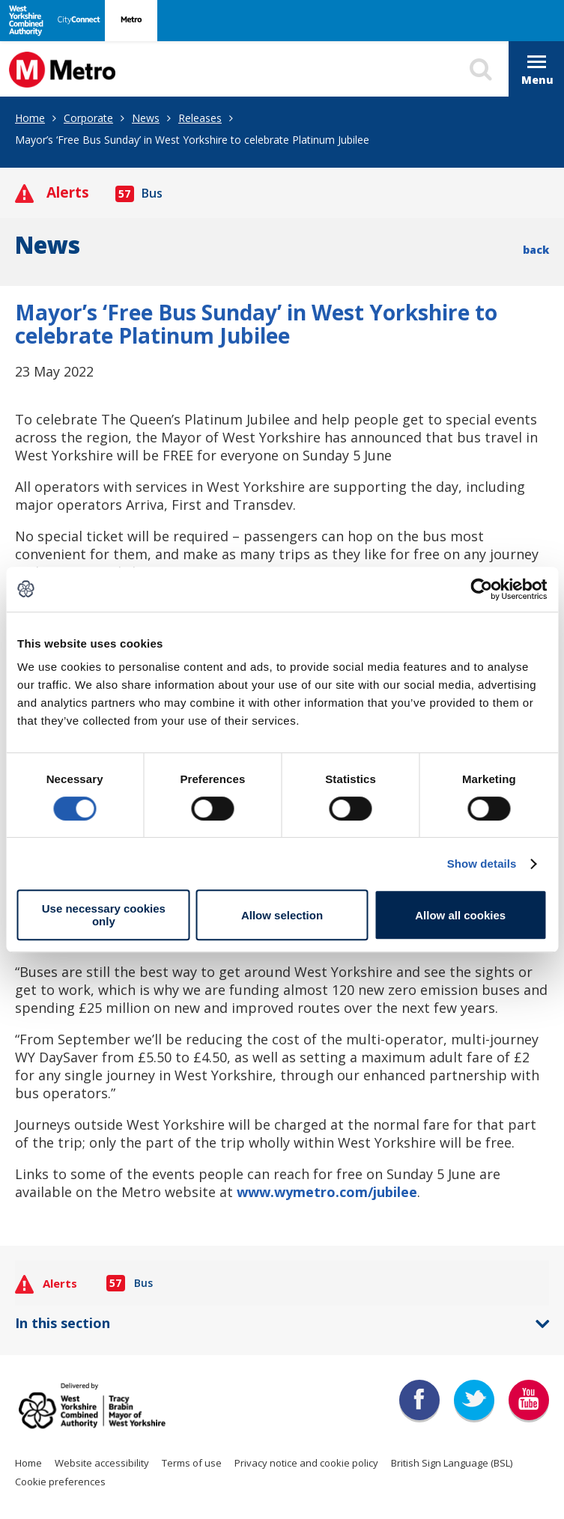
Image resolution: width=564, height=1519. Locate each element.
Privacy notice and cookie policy (306, 1463)
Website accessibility (102, 1463)
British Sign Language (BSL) (451, 1463)
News (146, 118)
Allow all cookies (460, 915)
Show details (482, 863)
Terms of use (192, 1463)
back (536, 250)
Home (30, 118)
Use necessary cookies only (104, 915)
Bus (139, 193)
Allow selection (282, 915)
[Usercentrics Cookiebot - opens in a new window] (481, 589)
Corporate (88, 118)
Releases (200, 118)
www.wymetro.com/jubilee (327, 1192)
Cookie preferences (60, 1481)
